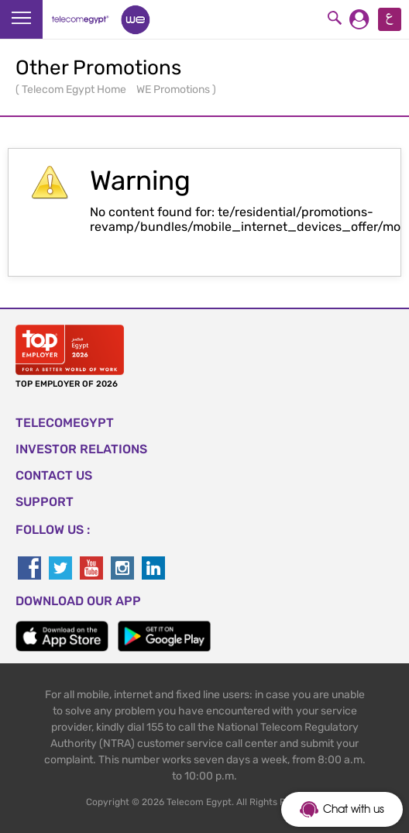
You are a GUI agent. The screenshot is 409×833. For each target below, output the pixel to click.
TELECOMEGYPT (64, 422)
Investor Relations (81, 449)
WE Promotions (174, 89)
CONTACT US (53, 475)
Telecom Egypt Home (75, 89)
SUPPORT (44, 501)
